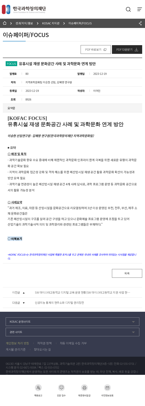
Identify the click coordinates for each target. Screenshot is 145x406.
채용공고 (38, 390)
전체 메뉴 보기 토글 (139, 9)
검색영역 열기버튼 (128, 9)
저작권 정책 (44, 343)
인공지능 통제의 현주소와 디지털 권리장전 (59, 303)
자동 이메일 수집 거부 (73, 343)
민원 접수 (61, 390)
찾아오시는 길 (42, 349)
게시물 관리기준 (16, 349)
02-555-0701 (127, 364)
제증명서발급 (84, 390)
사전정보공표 (107, 390)
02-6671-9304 (28, 367)
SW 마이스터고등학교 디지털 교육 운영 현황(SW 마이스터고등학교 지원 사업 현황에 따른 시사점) (84, 292)
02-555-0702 (51, 367)
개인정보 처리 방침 (17, 343)
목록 (127, 273)
